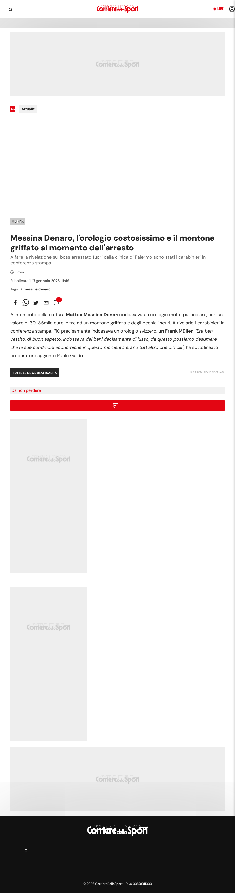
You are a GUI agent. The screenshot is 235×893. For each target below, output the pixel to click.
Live (220, 9)
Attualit (28, 109)
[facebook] (15, 303)
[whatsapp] (26, 303)
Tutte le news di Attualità (35, 373)
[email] (46, 303)
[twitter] (36, 303)
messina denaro (35, 289)
